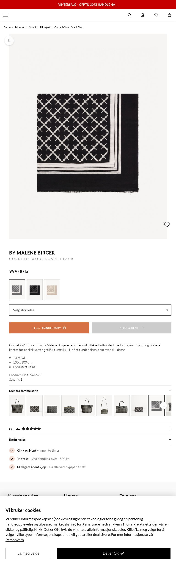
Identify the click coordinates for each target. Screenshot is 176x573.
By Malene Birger (32, 252)
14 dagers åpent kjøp (31, 467)
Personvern (15, 539)
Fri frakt (22, 459)
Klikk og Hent (26, 450)
